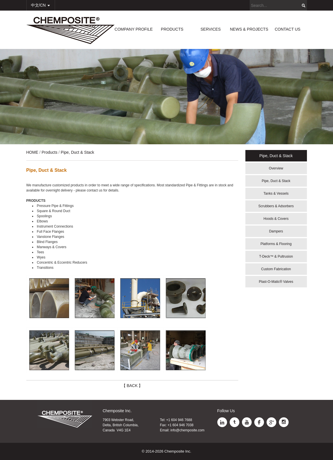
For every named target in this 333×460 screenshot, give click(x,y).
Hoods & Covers (275, 219)
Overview (276, 168)
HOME (32, 152)
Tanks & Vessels (275, 193)
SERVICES (210, 29)
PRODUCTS (172, 29)
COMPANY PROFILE (134, 29)
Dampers (276, 231)
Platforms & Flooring (276, 244)
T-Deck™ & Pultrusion (276, 256)
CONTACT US (287, 29)
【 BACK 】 (132, 385)
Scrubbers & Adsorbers (275, 206)
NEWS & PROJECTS (249, 29)
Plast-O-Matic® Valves (276, 282)
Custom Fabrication (276, 269)
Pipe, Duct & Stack (276, 181)
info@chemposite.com (187, 430)
